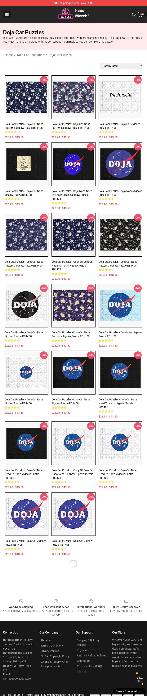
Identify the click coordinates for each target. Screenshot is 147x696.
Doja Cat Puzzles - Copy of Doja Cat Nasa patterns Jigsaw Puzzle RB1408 (72, 265)
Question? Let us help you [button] (129, 691)
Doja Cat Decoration (30, 55)
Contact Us (83, 660)
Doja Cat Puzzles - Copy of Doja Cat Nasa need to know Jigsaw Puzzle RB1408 (72, 474)
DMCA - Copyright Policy (55, 656)
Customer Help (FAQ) (89, 666)
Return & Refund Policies (91, 655)
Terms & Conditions (52, 645)
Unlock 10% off (139, 679)
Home (9, 55)
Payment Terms (86, 650)
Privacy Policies (50, 650)
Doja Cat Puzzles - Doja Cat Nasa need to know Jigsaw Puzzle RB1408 (118, 403)
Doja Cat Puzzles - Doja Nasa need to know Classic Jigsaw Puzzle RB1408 (71, 195)
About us (46, 640)
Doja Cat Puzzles (60, 55)
